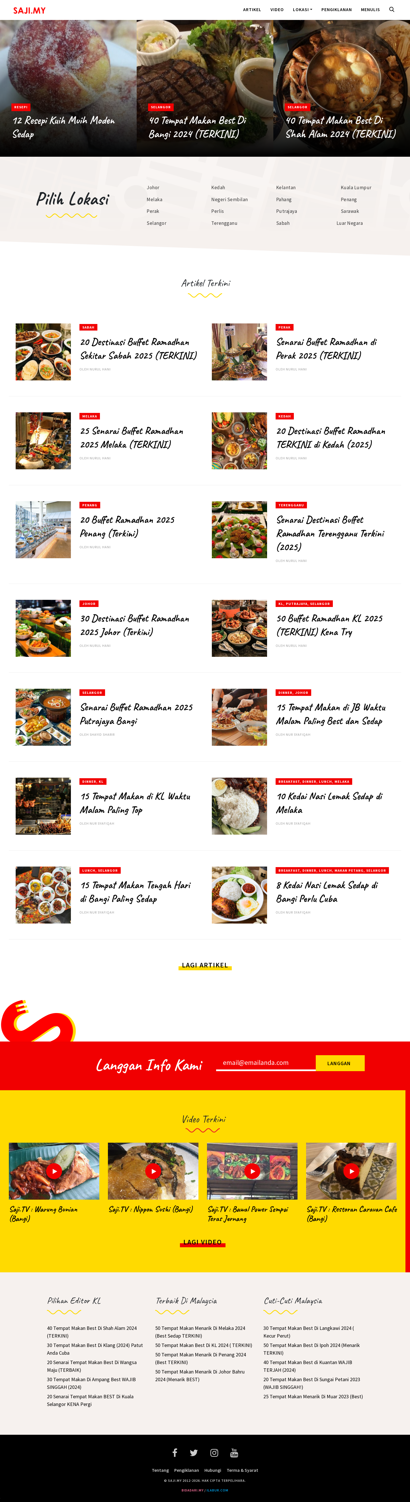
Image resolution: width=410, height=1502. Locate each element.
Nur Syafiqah (298, 734)
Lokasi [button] (301, 9)
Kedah (218, 187)
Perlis (217, 211)
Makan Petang (349, 870)
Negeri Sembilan (229, 199)
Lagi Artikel (205, 965)
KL (280, 604)
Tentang (160, 1470)
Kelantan (286, 187)
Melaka (154, 199)
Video (277, 9)
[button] (393, 10)
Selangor (161, 107)
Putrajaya (286, 211)
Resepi (21, 107)
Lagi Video (202, 1242)
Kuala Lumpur (356, 187)
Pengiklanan (336, 9)
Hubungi (212, 1470)
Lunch (325, 781)
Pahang (284, 199)
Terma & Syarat (242, 1470)
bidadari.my (193, 1490)
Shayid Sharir (102, 734)
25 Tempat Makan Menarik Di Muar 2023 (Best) (313, 1396)
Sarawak (350, 211)
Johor (153, 187)
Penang (349, 199)
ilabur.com (217, 1490)
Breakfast (289, 781)
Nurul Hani (100, 369)
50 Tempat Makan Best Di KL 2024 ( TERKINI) (203, 1345)
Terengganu (224, 223)
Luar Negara (350, 223)
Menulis (370, 9)
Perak (153, 211)
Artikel (252, 9)
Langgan (339, 1063)
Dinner (285, 692)
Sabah (283, 223)
